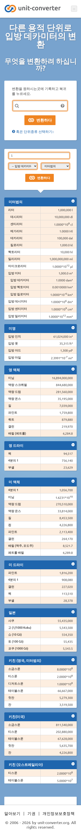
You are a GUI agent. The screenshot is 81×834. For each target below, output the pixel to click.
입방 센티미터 (17, 308)
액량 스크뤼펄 (17, 385)
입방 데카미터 (19, 280)
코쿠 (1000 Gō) (18, 648)
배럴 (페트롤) (17, 433)
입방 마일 (14, 357)
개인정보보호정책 (59, 813)
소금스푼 (14, 669)
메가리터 (16, 231)
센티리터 (16, 224)
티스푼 (12, 676)
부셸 (11, 467)
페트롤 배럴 (16, 552)
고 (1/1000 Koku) (19, 627)
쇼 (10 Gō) (15, 634)
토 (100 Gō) (16, 641)
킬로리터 (16, 245)
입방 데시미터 (17, 301)
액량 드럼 (14, 391)
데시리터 (16, 217)
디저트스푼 (15, 683)
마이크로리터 (17, 266)
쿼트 (11, 419)
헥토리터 (14, 252)
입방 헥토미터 (19, 287)
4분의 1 (13, 460)
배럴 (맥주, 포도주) (20, 545)
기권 (31, 813)
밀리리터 (14, 259)
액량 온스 (14, 398)
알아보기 (12, 813)
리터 (11, 210)
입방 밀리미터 (17, 316)
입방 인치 (14, 336)
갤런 (11, 426)
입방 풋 (13, 343)
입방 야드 (14, 350)
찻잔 (11, 697)
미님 (11, 378)
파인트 (12, 412)
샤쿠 (11, 620)
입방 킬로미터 (19, 294)
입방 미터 (14, 273)
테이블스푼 (15, 690)
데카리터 (16, 238)
